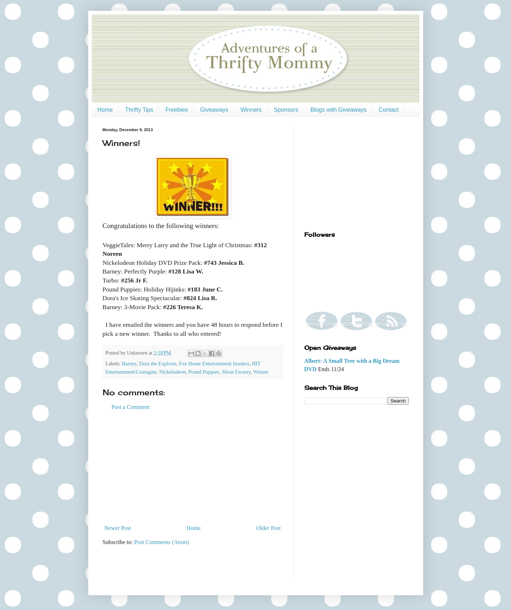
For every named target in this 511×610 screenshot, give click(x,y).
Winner (261, 372)
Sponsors (286, 110)
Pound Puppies (203, 372)
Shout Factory (236, 372)
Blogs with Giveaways (338, 110)
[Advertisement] (193, 468)
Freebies (176, 110)
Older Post (268, 528)
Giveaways (214, 110)
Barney (129, 363)
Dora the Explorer (157, 363)
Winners (251, 110)
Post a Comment (131, 407)
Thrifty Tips (139, 110)
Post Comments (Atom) (161, 542)
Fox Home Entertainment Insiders (214, 363)
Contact (389, 110)
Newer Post (117, 528)
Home (105, 110)
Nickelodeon (172, 372)
